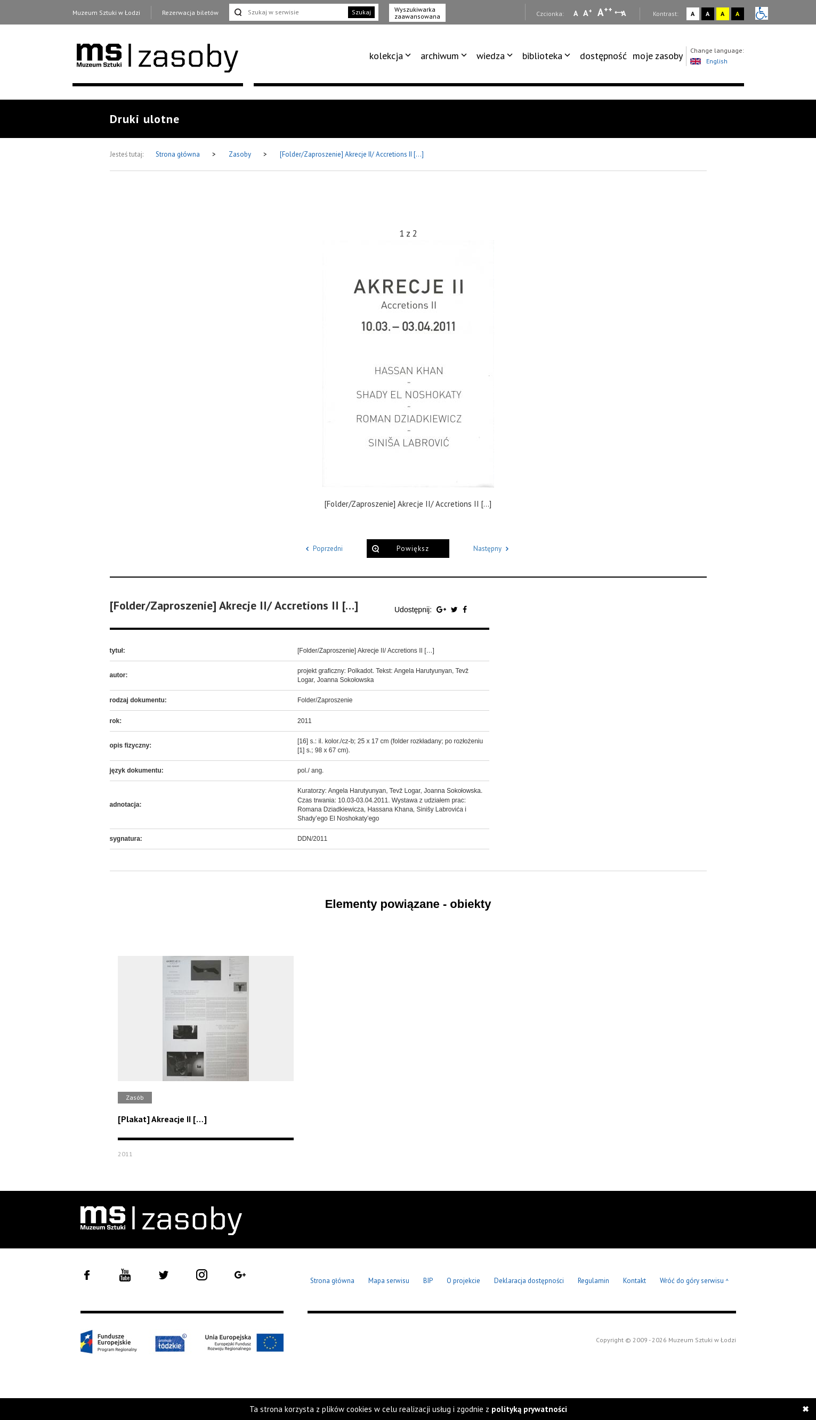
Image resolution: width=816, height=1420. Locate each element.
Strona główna (178, 154)
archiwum (440, 56)
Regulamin (593, 1280)
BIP (428, 1280)
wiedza (490, 56)
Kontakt (634, 1280)
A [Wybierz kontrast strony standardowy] (692, 14)
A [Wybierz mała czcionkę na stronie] (575, 13)
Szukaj (361, 12)
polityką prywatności (529, 1409)
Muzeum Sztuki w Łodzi (106, 13)
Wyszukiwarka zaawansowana (417, 12)
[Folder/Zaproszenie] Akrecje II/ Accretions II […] (352, 154)
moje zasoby (658, 56)
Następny (492, 548)
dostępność (603, 56)
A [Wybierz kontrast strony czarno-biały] (707, 14)
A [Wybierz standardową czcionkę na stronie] (587, 12)
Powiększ (413, 548)
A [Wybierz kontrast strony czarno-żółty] (737, 14)
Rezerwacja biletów (190, 13)
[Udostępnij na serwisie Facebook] (465, 609)
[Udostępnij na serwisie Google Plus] (442, 609)
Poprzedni (322, 548)
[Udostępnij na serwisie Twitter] (455, 609)
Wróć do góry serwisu (694, 1281)
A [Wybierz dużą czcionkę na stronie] (604, 12)
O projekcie (463, 1280)
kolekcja (386, 56)
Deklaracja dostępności (529, 1280)
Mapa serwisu (388, 1280)
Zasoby (241, 154)
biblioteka (542, 56)
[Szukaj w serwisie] (287, 12)
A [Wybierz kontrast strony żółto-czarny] (722, 14)
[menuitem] (392, 55)
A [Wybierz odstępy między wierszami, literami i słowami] (624, 13)
